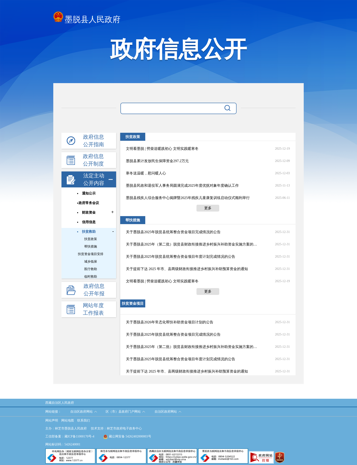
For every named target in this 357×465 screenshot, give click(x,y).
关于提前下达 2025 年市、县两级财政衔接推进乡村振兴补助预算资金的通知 (187, 269)
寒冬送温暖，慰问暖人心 (146, 173)
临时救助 (90, 276)
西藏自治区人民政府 (59, 402)
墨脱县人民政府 (86, 18)
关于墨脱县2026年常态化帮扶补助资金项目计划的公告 (169, 322)
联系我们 (83, 420)
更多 (208, 208)
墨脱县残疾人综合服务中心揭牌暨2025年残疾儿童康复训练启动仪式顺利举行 (188, 198)
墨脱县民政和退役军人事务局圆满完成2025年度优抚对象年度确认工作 (182, 185)
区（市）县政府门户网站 (123, 411)
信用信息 (89, 222)
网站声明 (51, 420)
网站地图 (67, 420)
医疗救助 (90, 269)
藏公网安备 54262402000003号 (127, 436)
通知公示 (89, 193)
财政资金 (89, 212)
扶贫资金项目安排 (90, 254)
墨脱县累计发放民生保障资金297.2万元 (157, 161)
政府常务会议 (89, 203)
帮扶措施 (90, 246)
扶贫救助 (89, 231)
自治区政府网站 (81, 411)
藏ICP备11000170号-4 (79, 436)
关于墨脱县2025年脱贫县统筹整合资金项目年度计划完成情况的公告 (180, 256)
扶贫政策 (90, 239)
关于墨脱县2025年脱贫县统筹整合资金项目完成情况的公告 (173, 232)
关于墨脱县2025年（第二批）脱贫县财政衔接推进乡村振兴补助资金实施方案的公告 (191, 244)
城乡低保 (90, 261)
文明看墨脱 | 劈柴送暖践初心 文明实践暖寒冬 (162, 149)
